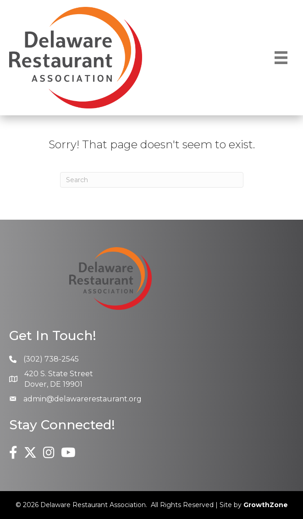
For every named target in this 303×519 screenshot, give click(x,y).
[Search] (151, 180)
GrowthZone (265, 505)
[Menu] (281, 57)
